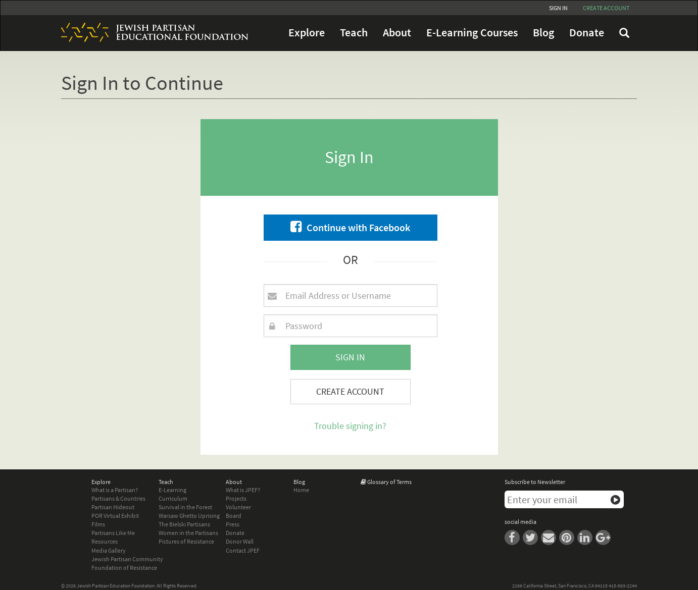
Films (98, 524)
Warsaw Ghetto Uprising (189, 515)
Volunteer (238, 507)
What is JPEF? (243, 490)
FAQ (624, 32)
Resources (104, 541)
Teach (354, 32)
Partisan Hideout (112, 507)
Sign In (558, 8)
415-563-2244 (623, 585)
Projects (236, 498)
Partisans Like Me (113, 533)
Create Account (350, 391)
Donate (586, 32)
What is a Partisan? (114, 490)
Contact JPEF (243, 550)
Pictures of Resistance (186, 541)
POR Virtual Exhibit (115, 515)
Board (233, 515)
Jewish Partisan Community (127, 559)
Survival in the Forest (185, 507)
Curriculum (173, 498)
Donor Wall (240, 541)
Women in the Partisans (188, 533)
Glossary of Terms (389, 482)
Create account (606, 8)
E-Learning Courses (472, 32)
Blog (543, 32)
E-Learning (172, 490)
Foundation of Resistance (124, 567)
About (397, 32)
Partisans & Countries (118, 498)
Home (301, 490)
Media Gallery (108, 550)
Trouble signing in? (350, 426)
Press (232, 524)
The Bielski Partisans (184, 524)
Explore (306, 32)
